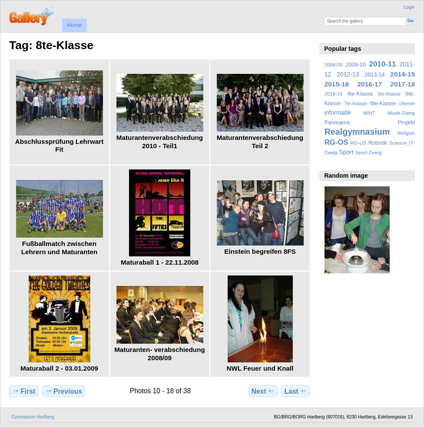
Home (74, 25)
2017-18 (402, 84)
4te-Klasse (360, 94)
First (23, 391)
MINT (369, 113)
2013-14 (374, 75)
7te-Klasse (355, 103)
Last (296, 391)
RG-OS (336, 142)
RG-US (358, 143)
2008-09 (333, 64)
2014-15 (402, 74)
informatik (338, 112)
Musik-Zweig (401, 113)
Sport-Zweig (368, 152)
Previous (63, 391)
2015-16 (337, 84)
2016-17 (370, 84)
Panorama (337, 122)
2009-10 (356, 65)
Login (409, 7)
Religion (406, 133)
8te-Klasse (383, 103)
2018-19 (333, 93)
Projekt (406, 122)
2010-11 (382, 64)
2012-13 (348, 74)
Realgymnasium (357, 131)
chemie (407, 103)
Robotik (377, 143)
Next (263, 391)
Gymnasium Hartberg (32, 417)
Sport (346, 152)
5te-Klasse (389, 93)
